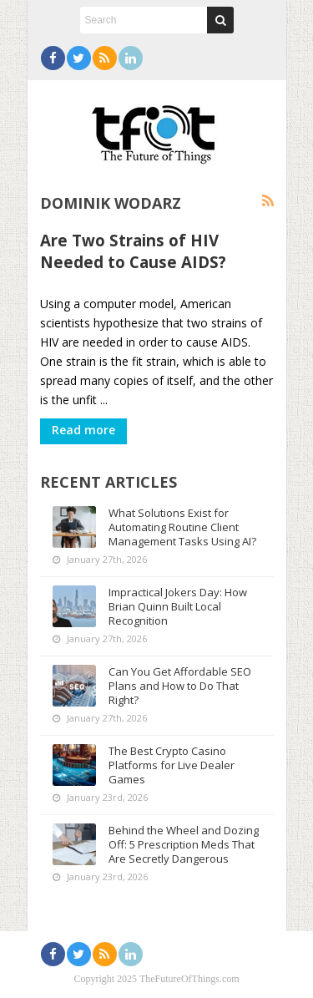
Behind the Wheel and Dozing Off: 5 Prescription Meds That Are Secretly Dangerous (184, 844)
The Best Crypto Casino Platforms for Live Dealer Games (172, 765)
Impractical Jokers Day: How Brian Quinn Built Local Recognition (178, 606)
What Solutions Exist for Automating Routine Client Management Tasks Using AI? (182, 527)
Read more (83, 430)
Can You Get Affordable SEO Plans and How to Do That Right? (180, 685)
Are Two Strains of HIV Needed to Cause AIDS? (133, 251)
